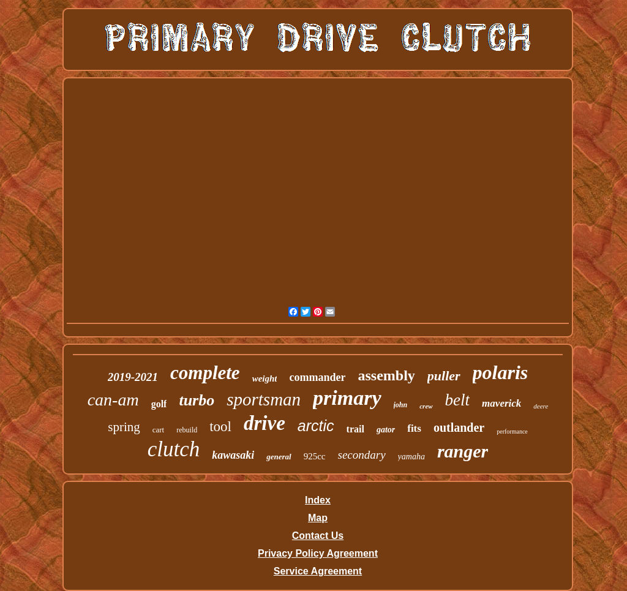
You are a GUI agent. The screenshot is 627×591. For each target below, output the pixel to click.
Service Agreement (318, 571)
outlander (459, 427)
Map (318, 518)
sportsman (264, 399)
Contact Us (318, 535)
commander (317, 377)
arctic (316, 425)
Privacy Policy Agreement (318, 553)
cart (158, 429)
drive (264, 423)
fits (414, 428)
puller (443, 375)
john (401, 405)
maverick (501, 403)
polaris (500, 372)
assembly (386, 375)
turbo (196, 400)
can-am (113, 399)
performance (512, 431)
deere (540, 406)
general (278, 456)
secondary (362, 454)
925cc (315, 456)
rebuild (186, 430)
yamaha (411, 456)
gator (386, 429)
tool (220, 426)
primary (347, 397)
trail (355, 429)
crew (425, 406)
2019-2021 (133, 377)
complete (205, 372)
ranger (462, 451)
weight (264, 378)
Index (318, 500)
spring (124, 427)
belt (457, 400)
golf (159, 404)
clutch (174, 449)
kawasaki (233, 455)
